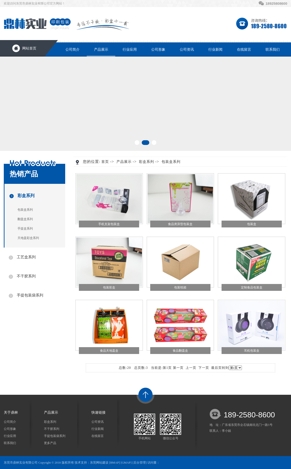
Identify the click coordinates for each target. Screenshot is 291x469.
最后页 (216, 368)
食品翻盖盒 (180, 350)
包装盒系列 (25, 209)
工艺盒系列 (26, 257)
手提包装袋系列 (30, 295)
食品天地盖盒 (109, 350)
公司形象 (158, 49)
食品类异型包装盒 (180, 224)
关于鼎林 (11, 412)
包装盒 (251, 224)
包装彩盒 (109, 287)
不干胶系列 (26, 276)
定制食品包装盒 (251, 287)
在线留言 (244, 49)
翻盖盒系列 (25, 219)
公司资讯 (187, 49)
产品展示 (101, 49)
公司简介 (72, 49)
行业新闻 (215, 49)
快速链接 (98, 412)
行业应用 (130, 49)
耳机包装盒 (251, 350)
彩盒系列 (25, 195)
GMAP (126, 462)
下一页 (203, 368)
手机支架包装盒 (109, 224)
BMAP (114, 462)
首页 (105, 162)
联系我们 (272, 49)
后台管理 (139, 462)
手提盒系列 (25, 228)
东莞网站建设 (99, 462)
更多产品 (50, 443)
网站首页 (29, 48)
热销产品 (24, 174)
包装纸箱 (180, 287)
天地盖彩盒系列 (28, 238)
